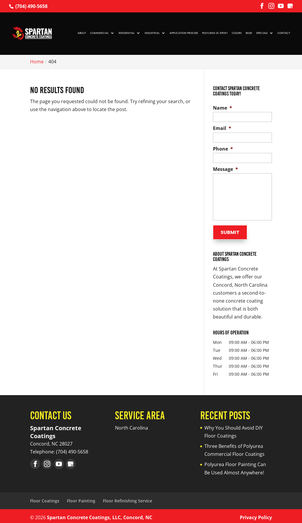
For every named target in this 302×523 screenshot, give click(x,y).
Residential (126, 33)
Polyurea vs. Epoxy (215, 33)
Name (222, 108)
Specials (261, 33)
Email (222, 128)
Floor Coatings (44, 498)
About (82, 33)
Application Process (184, 33)
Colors (237, 33)
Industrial (152, 33)
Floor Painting (81, 498)
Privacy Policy (256, 514)
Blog (249, 33)
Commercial (99, 33)
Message (225, 169)
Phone (223, 149)
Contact (284, 33)
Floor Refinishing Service (127, 498)
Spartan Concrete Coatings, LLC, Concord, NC (99, 514)
